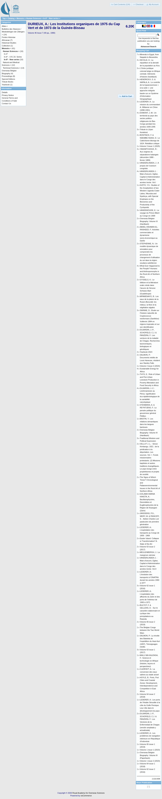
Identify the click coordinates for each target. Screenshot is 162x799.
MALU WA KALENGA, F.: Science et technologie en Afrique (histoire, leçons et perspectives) (149, 660)
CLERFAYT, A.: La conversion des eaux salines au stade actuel (149, 672)
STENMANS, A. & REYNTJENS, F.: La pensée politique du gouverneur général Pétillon (148, 410)
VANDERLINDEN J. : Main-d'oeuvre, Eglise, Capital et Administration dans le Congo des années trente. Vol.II (150, 563)
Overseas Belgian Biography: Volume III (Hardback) (149, 432)
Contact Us (6, 103)
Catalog (11, 18)
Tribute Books (7, 82)
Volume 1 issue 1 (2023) (150, 750)
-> (6, 48)
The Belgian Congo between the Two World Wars (149, 630)
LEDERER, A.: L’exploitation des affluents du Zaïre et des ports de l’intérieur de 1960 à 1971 (150, 596)
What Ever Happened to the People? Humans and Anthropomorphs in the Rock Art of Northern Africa (150, 271)
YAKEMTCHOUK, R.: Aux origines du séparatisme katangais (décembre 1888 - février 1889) (149, 154)
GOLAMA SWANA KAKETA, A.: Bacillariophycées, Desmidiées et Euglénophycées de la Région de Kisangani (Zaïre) (149, 502)
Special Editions (8, 79)
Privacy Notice (8, 95)
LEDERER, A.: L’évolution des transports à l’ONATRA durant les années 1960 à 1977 (149, 577)
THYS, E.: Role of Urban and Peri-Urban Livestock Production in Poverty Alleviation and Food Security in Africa (150, 379)
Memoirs (20, 18)
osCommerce (86, 796)
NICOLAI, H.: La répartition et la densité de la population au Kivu (150, 63)
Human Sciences (33, 18)
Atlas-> (5, 26)
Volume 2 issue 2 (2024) (150, 366)
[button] (121, 4)
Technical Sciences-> (11, 68)
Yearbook (6, 85)
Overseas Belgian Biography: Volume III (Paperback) (149, 755)
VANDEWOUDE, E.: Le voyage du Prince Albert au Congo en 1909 (149, 213)
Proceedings (7, 76)
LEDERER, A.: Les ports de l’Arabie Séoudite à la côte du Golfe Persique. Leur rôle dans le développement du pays (150, 705)
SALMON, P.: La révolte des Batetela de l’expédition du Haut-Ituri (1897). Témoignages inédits (150, 641)
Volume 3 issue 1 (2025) (150, 146)
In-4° (6, 54)
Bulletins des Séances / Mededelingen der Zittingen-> (13, 32)
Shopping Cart (142, 51)
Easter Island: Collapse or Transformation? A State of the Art (149, 541)
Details (5, 92)
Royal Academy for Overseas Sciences (88, 793)
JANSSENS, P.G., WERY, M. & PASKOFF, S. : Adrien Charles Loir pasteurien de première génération (149, 518)
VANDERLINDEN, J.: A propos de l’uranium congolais (149, 165)
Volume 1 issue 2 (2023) (150, 761)
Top (4, 18)
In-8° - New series (51, 18)
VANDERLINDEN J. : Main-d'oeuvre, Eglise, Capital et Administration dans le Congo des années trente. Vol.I (150, 176)
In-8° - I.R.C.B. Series (13, 57)
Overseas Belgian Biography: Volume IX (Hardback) (149, 221)
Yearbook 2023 (146, 352)
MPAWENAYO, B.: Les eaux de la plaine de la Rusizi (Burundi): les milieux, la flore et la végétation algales (149, 301)
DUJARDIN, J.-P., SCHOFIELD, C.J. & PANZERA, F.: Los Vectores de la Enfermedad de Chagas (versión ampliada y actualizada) (149, 722)
